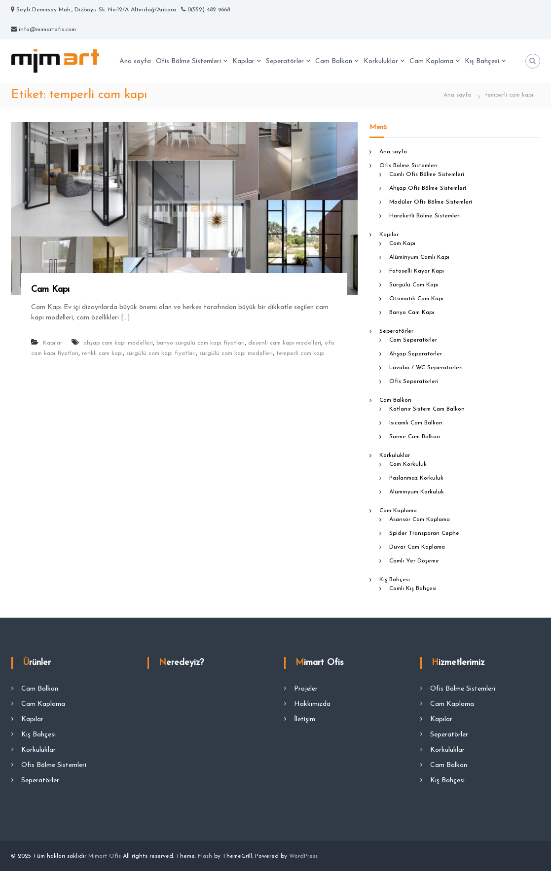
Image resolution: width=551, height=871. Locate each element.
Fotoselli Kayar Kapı (416, 271)
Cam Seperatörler (413, 340)
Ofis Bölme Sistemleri (188, 61)
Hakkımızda (312, 704)
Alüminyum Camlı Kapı (419, 257)
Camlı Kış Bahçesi (413, 589)
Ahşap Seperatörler (415, 354)
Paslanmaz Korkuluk (416, 478)
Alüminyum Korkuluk (416, 492)
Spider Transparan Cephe (424, 533)
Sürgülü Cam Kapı (414, 285)
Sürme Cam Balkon (414, 437)
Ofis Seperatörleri (414, 381)
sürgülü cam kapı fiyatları (161, 353)
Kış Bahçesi (482, 61)
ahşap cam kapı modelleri (118, 343)
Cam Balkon (333, 61)
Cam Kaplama (431, 61)
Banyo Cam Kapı (411, 312)
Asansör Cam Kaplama (419, 520)
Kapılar (243, 61)
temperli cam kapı (300, 353)
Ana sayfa (135, 61)
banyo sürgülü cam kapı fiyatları (200, 343)
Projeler (306, 689)
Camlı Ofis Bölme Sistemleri (426, 174)
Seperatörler (285, 61)
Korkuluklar (381, 61)
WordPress (303, 856)
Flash (205, 856)
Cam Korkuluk (408, 464)
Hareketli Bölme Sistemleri (425, 216)
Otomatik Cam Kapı (416, 299)
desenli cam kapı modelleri (284, 343)
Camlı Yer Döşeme (414, 561)
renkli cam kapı (102, 353)
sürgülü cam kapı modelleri (236, 353)
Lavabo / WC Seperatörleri (426, 368)
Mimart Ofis (104, 856)
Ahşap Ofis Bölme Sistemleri (427, 188)
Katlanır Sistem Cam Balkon (427, 409)
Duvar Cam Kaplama (417, 547)
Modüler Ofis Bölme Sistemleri (430, 202)
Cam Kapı (50, 289)
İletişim (304, 719)
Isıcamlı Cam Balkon (415, 423)
